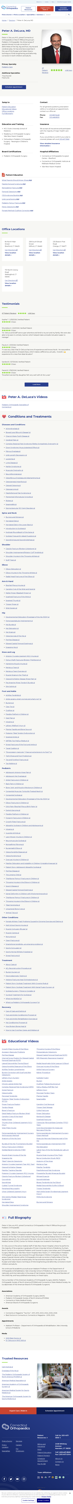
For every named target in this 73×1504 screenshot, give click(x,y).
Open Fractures (12, 940)
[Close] (70, 1493)
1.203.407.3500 (65, 1452)
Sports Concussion (13, 948)
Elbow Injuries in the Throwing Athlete (21, 573)
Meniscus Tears (12, 668)
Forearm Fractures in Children (18, 818)
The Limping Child (13, 875)
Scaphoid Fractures (43, 1119)
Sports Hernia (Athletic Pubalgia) (19, 952)
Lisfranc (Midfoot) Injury (15, 726)
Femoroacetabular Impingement (19, 621)
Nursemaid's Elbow (14, 848)
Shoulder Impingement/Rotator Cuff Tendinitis (24, 552)
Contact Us (59, 1462)
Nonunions (11, 937)
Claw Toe (10, 707)
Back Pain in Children (15, 784)
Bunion (39, 1081)
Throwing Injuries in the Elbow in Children (22, 882)
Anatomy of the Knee (44, 1161)
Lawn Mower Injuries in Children (19, 837)
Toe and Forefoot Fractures (17, 760)
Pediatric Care (7, 67)
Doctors (12, 20)
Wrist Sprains (11, 608)
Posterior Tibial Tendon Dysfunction (20, 733)
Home (4, 20)
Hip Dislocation (12, 628)
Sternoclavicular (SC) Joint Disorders (20, 508)
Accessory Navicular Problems (13, 1052)
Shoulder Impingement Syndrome (15, 1205)
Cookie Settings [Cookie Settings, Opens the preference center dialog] (28, 1500)
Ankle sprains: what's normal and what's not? (23, 699)
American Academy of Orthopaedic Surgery (15, 1386)
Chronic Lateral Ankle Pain (12, 1084)
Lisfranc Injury (41, 1090)
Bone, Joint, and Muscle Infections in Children (24, 788)
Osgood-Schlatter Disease (12, 1167)
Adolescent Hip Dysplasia (16, 776)
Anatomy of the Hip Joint (11, 1138)
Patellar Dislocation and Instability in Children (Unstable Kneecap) (31, 863)
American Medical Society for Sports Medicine (15, 1392)
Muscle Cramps (12, 933)
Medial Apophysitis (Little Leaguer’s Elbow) (52, 1063)
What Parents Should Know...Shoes (17, 180)
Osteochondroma (13, 856)
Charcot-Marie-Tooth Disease (17, 436)
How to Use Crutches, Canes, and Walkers (22, 1030)
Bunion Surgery (13, 972)
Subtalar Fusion (42, 1078)
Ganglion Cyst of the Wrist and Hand (20, 589)
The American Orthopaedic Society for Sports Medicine (16, 1398)
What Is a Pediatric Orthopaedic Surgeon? (23, 1002)
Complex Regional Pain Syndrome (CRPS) (18, 1087)
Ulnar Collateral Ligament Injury (14, 1192)
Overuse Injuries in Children (17, 860)
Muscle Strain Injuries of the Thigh (49, 1155)
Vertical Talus (12, 913)
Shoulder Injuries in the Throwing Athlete (22, 556)
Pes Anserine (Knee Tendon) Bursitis (20, 683)
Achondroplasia (12, 429)
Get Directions (11, 250)
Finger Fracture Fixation (11, 1104)
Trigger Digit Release (44, 1107)
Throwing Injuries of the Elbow (48, 1049)
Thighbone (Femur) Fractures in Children (22, 879)
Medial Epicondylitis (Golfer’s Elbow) (50, 1185)
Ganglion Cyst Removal (45, 1104)
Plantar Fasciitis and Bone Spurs (19, 729)
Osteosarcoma (12, 489)
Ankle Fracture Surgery (45, 1069)
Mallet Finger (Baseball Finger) (18, 593)
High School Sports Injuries (17, 925)
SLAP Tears (11, 560)
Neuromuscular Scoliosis (16, 841)
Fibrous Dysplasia (13, 451)
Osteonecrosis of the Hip (16, 636)
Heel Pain (10, 718)
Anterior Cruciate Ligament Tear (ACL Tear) (18, 1164)
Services (19, 1441)
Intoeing (10, 722)
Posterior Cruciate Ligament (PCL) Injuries (18, 1173)
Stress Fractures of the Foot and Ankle (21, 745)
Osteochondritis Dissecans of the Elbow (17, 1066)
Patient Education (9, 107)
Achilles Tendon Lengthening (13, 1069)
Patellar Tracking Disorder (12, 1170)
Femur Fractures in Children (12, 1147)
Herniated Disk (12, 521)
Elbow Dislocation (13, 569)
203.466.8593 (54, 117)
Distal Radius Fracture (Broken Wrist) (16, 1113)
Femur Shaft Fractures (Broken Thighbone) (23, 660)
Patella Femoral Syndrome (14, 184)
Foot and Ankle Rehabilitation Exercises (21, 1019)
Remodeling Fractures (12, 188)
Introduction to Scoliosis (16, 528)
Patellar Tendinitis (43, 1167)
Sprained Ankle (12, 737)
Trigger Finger (12, 604)
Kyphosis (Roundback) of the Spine (20, 532)
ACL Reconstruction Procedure (18, 968)
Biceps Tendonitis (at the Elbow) (48, 1182)
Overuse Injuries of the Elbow (47, 1066)
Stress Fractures (13, 956)
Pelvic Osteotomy (10, 207)
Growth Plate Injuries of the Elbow (15, 1049)
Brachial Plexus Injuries (15, 585)
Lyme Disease (12, 463)
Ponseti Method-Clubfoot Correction (17, 211)
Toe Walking (11, 764)
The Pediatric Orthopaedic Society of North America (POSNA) (16, 1376)
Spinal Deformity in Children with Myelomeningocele (27, 894)
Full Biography (7, 113)
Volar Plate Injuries (9, 1128)
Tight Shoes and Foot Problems (18, 756)
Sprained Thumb (13, 601)
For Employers (20, 1450)
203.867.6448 (54, 115)
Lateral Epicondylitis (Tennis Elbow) (15, 1063)
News (53, 2)
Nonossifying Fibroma (15, 844)
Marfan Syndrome (13, 467)
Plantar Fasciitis (42, 1096)
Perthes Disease (12, 640)
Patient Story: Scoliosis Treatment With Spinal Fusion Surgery (30, 987)
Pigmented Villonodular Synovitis (19, 497)
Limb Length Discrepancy (16, 455)
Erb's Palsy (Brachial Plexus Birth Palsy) (21, 807)
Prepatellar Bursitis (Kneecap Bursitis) (50, 1173)
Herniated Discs (8, 1202)
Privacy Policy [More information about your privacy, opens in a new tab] (46, 1496)
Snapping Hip (12, 647)
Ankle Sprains (7, 1081)
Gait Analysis (7, 1367)
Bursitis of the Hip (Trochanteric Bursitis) (17, 1144)
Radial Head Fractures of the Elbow (20, 577)
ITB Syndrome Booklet (12, 195)
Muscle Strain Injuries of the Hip (14, 1155)
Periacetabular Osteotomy (46, 1052)
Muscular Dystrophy (14, 470)
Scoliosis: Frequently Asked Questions (21, 536)
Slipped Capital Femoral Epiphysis (19, 644)
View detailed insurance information (50, 145)
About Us (39, 2)
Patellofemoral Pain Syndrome (18, 493)
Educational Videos (9, 109)
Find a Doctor (7, 1441)
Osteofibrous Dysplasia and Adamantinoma (23, 478)
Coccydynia (6, 1179)
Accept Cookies (43, 1500)
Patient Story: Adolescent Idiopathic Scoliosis (23, 867)
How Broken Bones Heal (16, 1026)
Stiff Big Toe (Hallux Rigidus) (17, 741)
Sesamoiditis (11, 504)
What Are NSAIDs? (14, 999)
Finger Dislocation (43, 1113)
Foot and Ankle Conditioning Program (21, 1015)
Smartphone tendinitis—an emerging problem (24, 944)
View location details (10, 254)
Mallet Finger (7, 1119)
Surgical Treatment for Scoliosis (18, 995)
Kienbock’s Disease (43, 1116)
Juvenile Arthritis (13, 833)
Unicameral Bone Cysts (15, 909)
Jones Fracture (7, 1090)
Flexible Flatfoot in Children (17, 714)
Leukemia (10, 459)
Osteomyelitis (7, 1093)
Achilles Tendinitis (13, 695)
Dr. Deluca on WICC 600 (16, 1340)
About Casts (11, 964)
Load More (40, 385)
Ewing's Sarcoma (13, 810)
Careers (46, 2)
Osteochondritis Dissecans (16, 852)
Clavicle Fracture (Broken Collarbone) (21, 549)
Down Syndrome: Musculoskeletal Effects (22, 448)
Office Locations (8, 111)
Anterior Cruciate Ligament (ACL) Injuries (22, 656)
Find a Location (5, 1446)
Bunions (10, 703)
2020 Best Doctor (13, 1338)
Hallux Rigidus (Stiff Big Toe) (47, 1087)
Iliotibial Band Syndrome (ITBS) (14, 1150)
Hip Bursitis (11, 625)
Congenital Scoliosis (14, 795)
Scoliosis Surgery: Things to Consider (20, 991)
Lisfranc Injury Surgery (10, 1078)
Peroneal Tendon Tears (45, 1093)
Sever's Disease (12, 886)
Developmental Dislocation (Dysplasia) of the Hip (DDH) (27, 617)
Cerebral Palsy (12, 440)
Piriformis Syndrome (44, 1197)
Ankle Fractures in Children (17, 780)
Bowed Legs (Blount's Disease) (18, 432)
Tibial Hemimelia (13, 905)
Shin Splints (11, 686)
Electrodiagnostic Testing (16, 976)
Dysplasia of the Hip (10, 1371)
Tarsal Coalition (12, 748)
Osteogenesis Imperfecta (16, 482)
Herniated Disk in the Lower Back (19, 525)
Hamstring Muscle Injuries (16, 664)
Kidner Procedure (43, 1072)
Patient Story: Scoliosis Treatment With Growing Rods (27, 983)
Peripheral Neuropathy (11, 1188)
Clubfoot (10, 710)
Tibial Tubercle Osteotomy (12, 1161)
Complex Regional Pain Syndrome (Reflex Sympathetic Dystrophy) (32, 444)
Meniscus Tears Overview (16, 671)
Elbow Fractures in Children (17, 803)
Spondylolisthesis (43, 1179)
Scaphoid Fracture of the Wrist (18, 597)
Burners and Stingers (15, 517)
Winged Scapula (42, 1176)
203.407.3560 (64, 139)
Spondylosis (6, 1182)
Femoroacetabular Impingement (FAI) (51, 1144)
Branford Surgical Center (64, 2)
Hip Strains (10, 632)
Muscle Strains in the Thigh (17, 675)
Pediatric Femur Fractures (13, 203)
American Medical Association (14, 1381)
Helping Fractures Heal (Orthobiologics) (22, 980)
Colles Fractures (42, 1110)
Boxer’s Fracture (8, 1110)
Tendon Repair (7, 1107)
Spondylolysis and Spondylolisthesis (20, 540)
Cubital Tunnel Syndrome (12, 1185)
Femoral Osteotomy (11, 192)
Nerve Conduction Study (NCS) (48, 1158)
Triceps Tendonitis (43, 1188)
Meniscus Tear (41, 1164)
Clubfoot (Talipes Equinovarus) (48, 1084)
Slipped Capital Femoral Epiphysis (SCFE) (51, 1055)
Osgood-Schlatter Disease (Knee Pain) (21, 679)
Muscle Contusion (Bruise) (16, 929)
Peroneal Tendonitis (9, 1096)
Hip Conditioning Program (16, 1023)
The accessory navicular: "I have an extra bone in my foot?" (29, 752)
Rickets (9, 501)
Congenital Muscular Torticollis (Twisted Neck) (24, 791)
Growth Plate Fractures (15, 822)
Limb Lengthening (10, 199)
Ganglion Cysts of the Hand (12, 1116)
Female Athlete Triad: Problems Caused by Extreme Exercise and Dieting (34, 921)
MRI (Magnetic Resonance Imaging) (50, 1058)
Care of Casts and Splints (16, 1011)
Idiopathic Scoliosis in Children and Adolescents (24, 825)
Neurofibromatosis (14, 474)
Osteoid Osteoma (13, 485)
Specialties (6, 1451)
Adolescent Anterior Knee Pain (18, 772)
